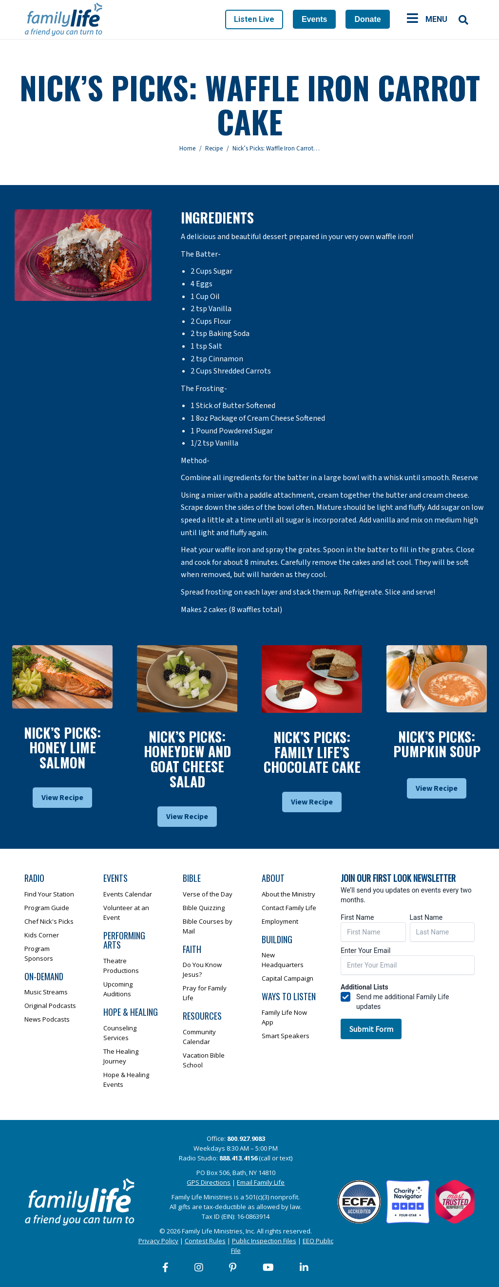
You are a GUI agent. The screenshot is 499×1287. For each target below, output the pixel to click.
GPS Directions (208, 1182)
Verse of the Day (207, 894)
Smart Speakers (285, 1035)
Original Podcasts (50, 1005)
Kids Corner (41, 935)
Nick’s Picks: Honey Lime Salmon (62, 748)
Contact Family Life (289, 907)
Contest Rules (205, 1240)
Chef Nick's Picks (49, 921)
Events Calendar (127, 894)
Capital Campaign (287, 978)
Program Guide (46, 907)
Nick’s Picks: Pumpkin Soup (436, 744)
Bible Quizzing (204, 907)
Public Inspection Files (264, 1240)
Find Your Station (49, 894)
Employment (280, 921)
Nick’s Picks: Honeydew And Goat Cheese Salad (187, 759)
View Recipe (62, 797)
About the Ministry (288, 894)
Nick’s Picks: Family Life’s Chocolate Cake (312, 752)
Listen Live (254, 19)
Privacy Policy (158, 1240)
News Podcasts (47, 1019)
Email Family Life (261, 1182)
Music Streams (46, 992)
